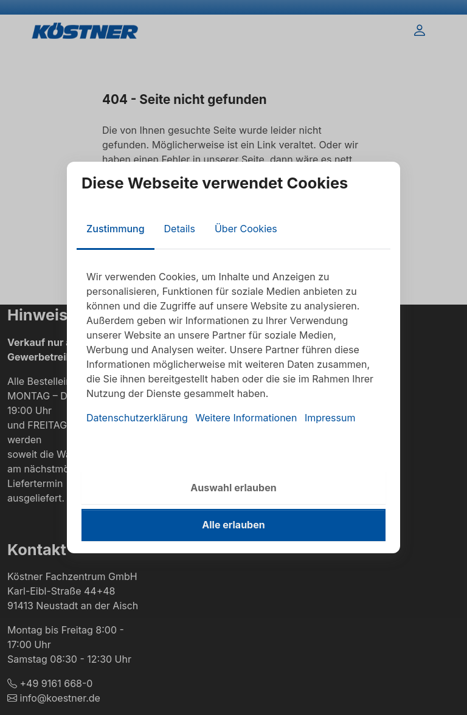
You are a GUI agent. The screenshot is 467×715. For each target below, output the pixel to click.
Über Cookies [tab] (246, 229)
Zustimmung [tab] (115, 229)
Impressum (330, 418)
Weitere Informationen (246, 418)
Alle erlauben (233, 525)
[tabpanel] (233, 347)
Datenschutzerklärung (137, 418)
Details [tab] (179, 229)
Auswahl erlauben (233, 488)
